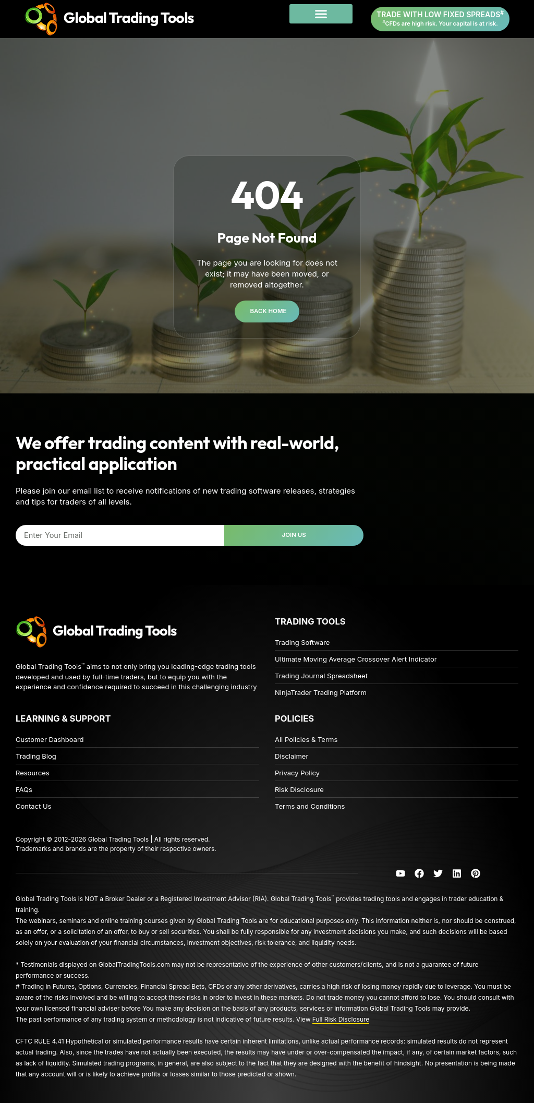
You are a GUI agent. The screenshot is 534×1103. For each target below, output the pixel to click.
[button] (320, 14)
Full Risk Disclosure (341, 1019)
